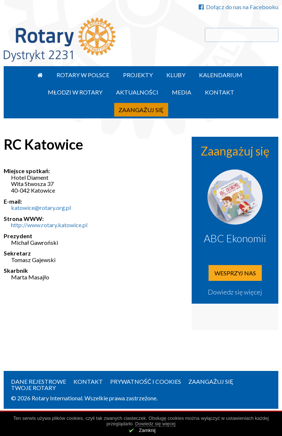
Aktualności (137, 92)
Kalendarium (220, 74)
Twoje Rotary (33, 387)
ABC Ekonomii (235, 238)
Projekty (138, 74)
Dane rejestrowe (38, 381)
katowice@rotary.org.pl (41, 207)
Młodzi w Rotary (75, 92)
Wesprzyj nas (235, 272)
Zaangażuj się (141, 109)
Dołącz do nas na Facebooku (238, 6)
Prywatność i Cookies (145, 381)
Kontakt (219, 92)
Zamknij (147, 430)
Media (181, 92)
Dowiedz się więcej (235, 292)
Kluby (175, 74)
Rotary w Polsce (83, 74)
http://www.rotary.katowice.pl (49, 224)
